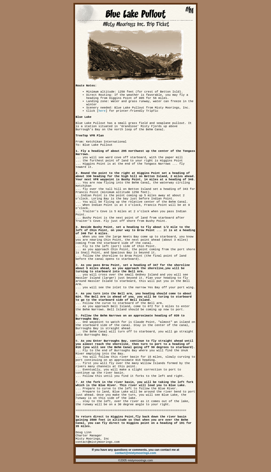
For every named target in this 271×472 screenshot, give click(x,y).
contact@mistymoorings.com (135, 452)
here (101, 110)
